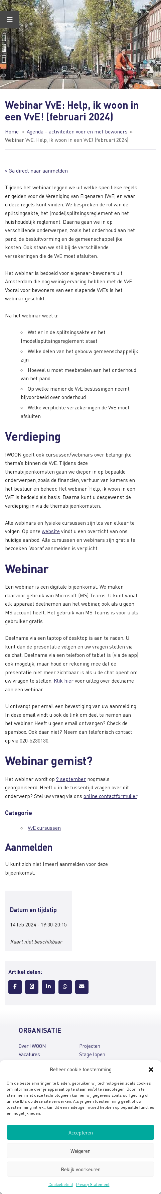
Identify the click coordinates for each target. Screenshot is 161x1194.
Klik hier (63, 680)
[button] (151, 1069)
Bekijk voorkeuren (81, 1169)
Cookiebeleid (60, 1184)
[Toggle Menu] (9, 19)
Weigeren (80, 1151)
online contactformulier (110, 796)
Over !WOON (32, 1045)
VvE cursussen (44, 827)
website (51, 531)
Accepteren (80, 1132)
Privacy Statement (93, 1184)
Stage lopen (92, 1054)
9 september (71, 779)
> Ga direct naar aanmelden (36, 170)
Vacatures (29, 1054)
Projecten (89, 1045)
